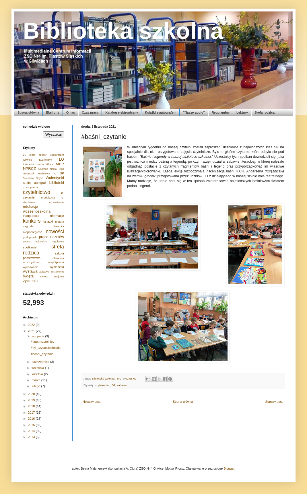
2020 (32, 394)
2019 (32, 400)
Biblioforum (57, 154)
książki (48, 221)
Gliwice (27, 159)
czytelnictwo (102, 385)
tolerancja (58, 258)
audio (27, 182)
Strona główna (28, 112)
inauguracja (31, 215)
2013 (32, 437)
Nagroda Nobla (47, 169)
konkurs (32, 221)
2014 (32, 431)
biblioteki (56, 182)
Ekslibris (52, 112)
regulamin (58, 241)
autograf (40, 182)
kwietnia (38, 374)
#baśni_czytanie (42, 354)
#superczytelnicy (42, 341)
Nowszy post (91, 401)
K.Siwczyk (45, 159)
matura (59, 221)
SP (113, 385)
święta (28, 276)
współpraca (56, 262)
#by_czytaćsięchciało (45, 347)
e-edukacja (48, 197)
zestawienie (57, 271)
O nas (70, 112)
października (41, 361)
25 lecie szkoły (34, 154)
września (38, 367)
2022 (32, 324)
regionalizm (41, 241)
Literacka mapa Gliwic (38, 164)
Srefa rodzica (265, 112)
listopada (38, 336)
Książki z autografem (160, 112)
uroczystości (31, 262)
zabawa (122, 385)
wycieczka (57, 267)
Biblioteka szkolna (123, 31)
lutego (36, 386)
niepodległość (32, 232)
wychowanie (30, 267)
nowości (55, 231)
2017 (32, 412)
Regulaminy (221, 112)
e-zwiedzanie (56, 202)
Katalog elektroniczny (121, 112)
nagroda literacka (43, 226)
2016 (32, 418)
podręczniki (30, 237)
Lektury (242, 112)
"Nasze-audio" (194, 112)
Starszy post (274, 401)
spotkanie (29, 247)
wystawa (30, 271)
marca (36, 380)
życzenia (30, 281)
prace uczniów (51, 237)
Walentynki (55, 178)
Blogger (229, 468)
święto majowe (52, 276)
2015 (32, 425)
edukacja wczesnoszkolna (36, 208)
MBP (60, 164)
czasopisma (30, 187)
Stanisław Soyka (33, 178)
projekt (26, 241)
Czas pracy (90, 112)
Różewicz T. (47, 173)
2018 (32, 406)
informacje (56, 215)
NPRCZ (29, 168)
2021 (32, 331)
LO (61, 159)
